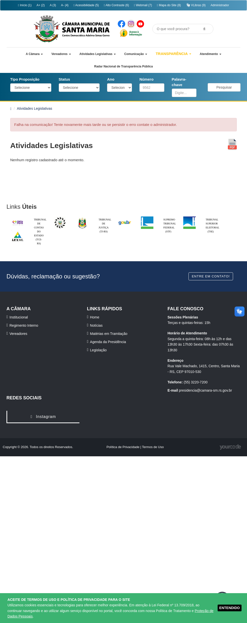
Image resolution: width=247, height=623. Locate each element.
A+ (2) (41, 5)
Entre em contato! (211, 276)
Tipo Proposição (24, 79)
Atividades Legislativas (34, 108)
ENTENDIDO (229, 608)
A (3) (53, 5)
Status (64, 79)
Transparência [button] (173, 54)
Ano (110, 79)
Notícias (96, 325)
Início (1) (24, 5)
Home (94, 317)
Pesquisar (224, 87)
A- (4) (64, 5)
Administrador (220, 5)
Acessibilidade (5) (86, 5)
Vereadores (18, 334)
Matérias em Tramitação (108, 334)
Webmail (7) (143, 5)
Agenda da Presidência (108, 342)
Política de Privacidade (123, 447)
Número (146, 79)
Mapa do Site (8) (169, 5)
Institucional (18, 317)
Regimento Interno (23, 325)
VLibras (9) (196, 5)
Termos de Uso (153, 447)
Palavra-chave (179, 82)
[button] (34, 54)
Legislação (98, 350)
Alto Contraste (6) (116, 5)
